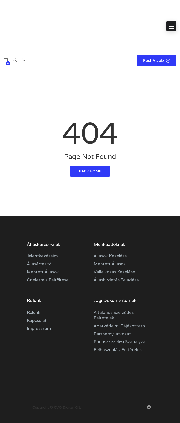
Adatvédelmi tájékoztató (119, 326)
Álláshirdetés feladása (116, 280)
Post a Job (156, 60)
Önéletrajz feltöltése (48, 280)
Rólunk (33, 312)
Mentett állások (43, 272)
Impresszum (39, 328)
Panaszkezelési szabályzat (120, 341)
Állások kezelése (110, 256)
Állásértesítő (39, 264)
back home (90, 171)
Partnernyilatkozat (112, 334)
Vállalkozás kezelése (114, 272)
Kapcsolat (37, 320)
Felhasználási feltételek (118, 349)
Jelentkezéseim (42, 256)
